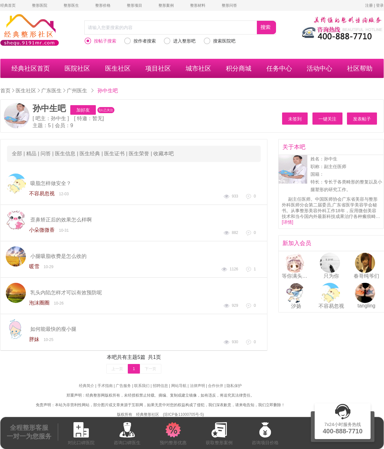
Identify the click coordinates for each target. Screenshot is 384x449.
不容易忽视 (42, 193)
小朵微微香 (42, 230)
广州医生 (77, 90)
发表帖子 (362, 118)
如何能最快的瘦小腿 (53, 329)
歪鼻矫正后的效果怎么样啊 (61, 219)
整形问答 (229, 5)
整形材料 (197, 5)
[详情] (287, 222)
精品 (31, 153)
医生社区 (118, 68)
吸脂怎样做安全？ (50, 183)
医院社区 (77, 68)
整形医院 (39, 5)
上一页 (117, 369)
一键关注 (327, 118)
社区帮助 (359, 68)
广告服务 (123, 385)
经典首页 (8, 5)
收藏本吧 (163, 153)
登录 (380, 5)
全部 (17, 153)
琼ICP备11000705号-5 (183, 414)
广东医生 (51, 90)
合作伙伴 (215, 385)
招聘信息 (160, 385)
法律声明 (197, 385)
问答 (46, 153)
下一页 (150, 369)
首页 (5, 90)
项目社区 (158, 68)
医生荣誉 (139, 153)
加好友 (83, 109)
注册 (369, 5)
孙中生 (58, 118)
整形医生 (71, 5)
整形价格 (103, 5)
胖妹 (34, 339)
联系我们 (142, 385)
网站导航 (179, 385)
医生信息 (65, 153)
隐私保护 (234, 385)
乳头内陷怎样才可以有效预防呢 (66, 292)
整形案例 (166, 5)
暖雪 (34, 266)
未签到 (295, 118)
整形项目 (134, 5)
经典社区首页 (31, 68)
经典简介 (86, 385)
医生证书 (114, 153)
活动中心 (319, 68)
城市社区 (198, 68)
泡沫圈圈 (39, 303)
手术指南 (105, 385)
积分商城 (238, 68)
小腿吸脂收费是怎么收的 (58, 256)
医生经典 (90, 153)
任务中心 (279, 68)
